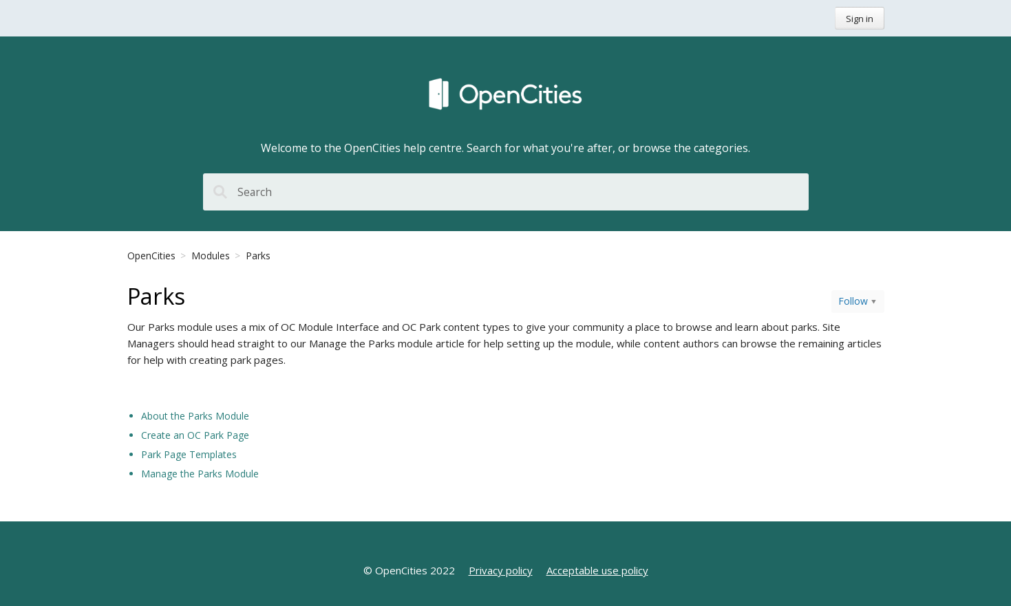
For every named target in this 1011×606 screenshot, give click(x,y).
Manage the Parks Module (200, 473)
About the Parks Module (195, 415)
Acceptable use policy (597, 570)
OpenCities (151, 255)
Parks (258, 255)
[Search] (506, 191)
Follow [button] (853, 300)
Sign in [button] (859, 18)
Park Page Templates (189, 454)
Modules (210, 255)
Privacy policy (501, 570)
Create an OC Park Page (195, 435)
